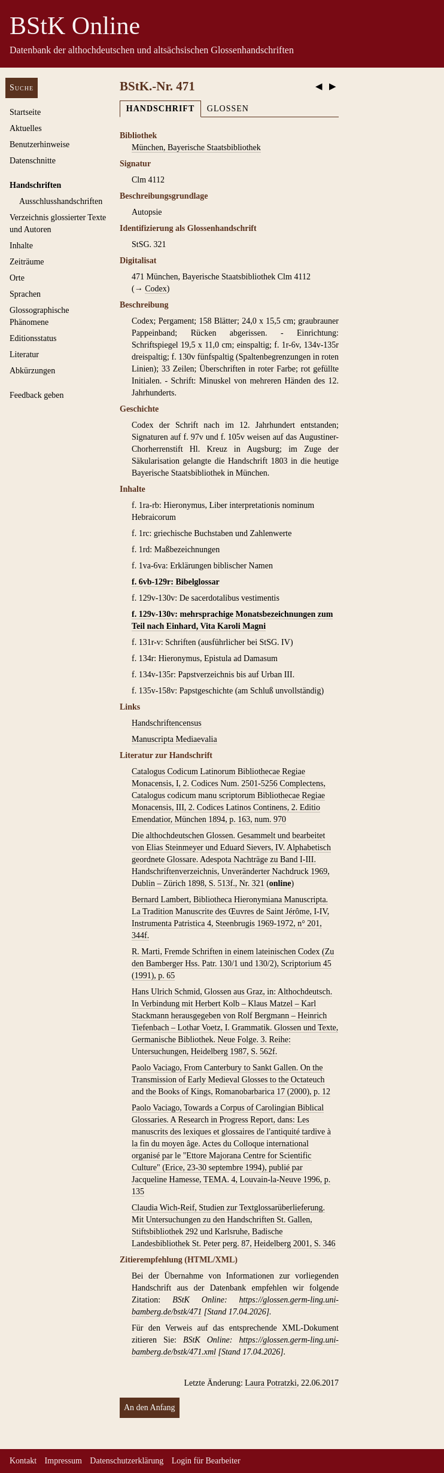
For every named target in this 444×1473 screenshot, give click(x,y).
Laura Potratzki (271, 1382)
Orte (17, 277)
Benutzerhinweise (39, 144)
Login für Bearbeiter (206, 1460)
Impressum (63, 1460)
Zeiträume (27, 261)
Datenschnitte (33, 160)
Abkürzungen (32, 370)
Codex (156, 288)
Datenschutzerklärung (126, 1460)
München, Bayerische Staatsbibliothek (196, 147)
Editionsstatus (33, 338)
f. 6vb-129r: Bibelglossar (176, 581)
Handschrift (160, 108)
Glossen (228, 108)
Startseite (25, 112)
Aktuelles (26, 128)
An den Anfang (149, 1407)
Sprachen (25, 294)
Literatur (24, 354)
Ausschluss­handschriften (60, 201)
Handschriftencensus (167, 723)
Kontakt (23, 1460)
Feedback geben (37, 395)
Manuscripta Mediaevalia (174, 739)
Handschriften (35, 185)
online (280, 883)
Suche (22, 87)
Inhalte (21, 245)
